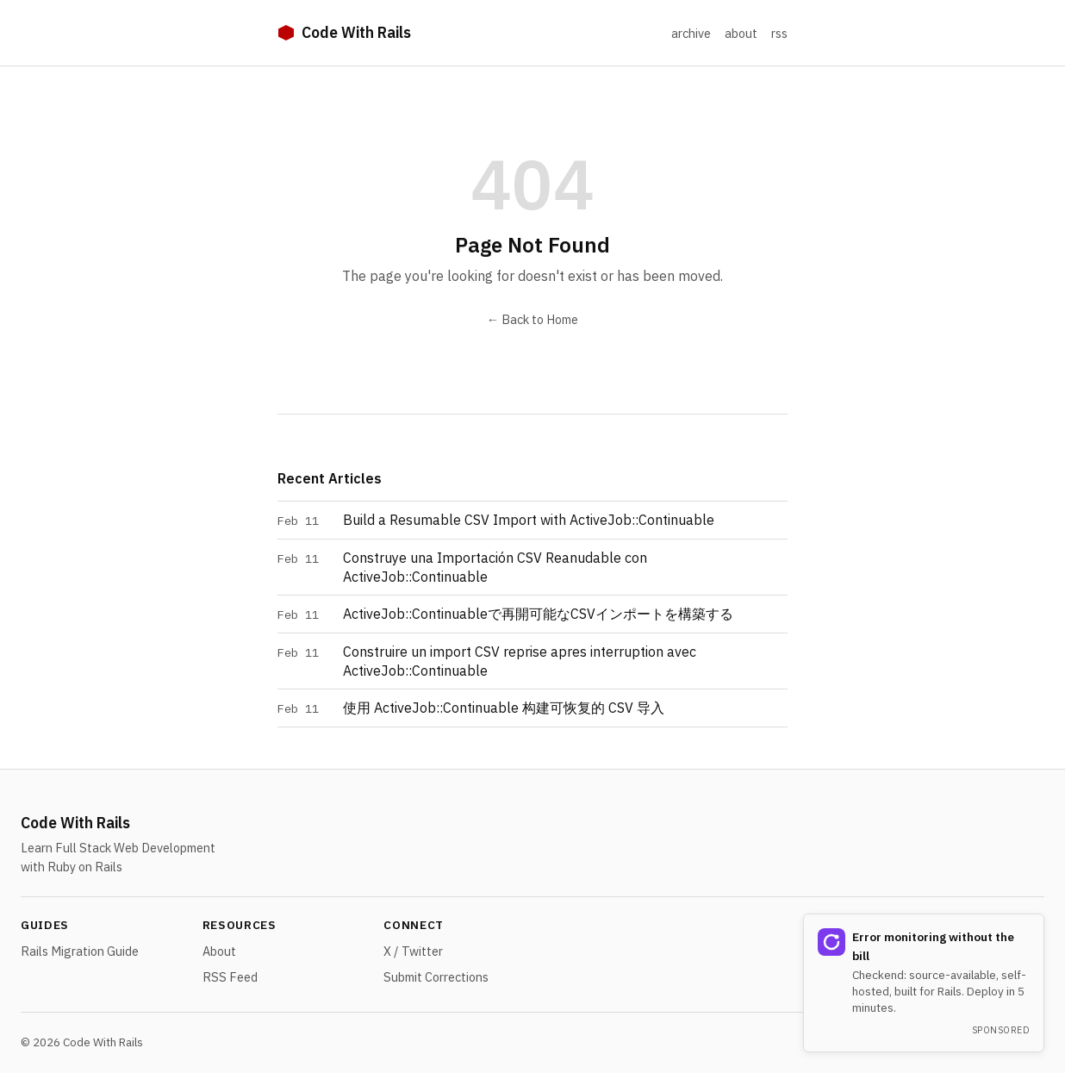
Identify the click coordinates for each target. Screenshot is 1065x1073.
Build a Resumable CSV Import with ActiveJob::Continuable (528, 519)
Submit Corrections (436, 977)
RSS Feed (230, 977)
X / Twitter (413, 951)
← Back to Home (532, 319)
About (219, 951)
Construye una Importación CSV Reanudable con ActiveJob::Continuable (495, 567)
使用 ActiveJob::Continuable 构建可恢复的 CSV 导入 (503, 707)
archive (691, 33)
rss (779, 33)
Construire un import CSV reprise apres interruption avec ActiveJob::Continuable (519, 661)
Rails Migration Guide (80, 951)
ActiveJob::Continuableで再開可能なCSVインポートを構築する (538, 613)
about (741, 33)
